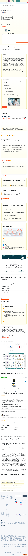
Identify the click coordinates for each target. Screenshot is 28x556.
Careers (2, 497)
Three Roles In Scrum (3, 482)
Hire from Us (2, 513)
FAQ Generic (10, 395)
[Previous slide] (13, 391)
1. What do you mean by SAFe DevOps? (7, 398)
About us (2, 495)
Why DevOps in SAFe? (11, 75)
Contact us (2, 500)
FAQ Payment (6, 395)
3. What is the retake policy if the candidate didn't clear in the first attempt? (11, 406)
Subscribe (24, 496)
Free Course (11, 498)
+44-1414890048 (17, 516)
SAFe (3, 5)
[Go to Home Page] (2, 5)
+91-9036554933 (24, 511)
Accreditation (3, 496)
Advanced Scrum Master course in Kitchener (11, 482)
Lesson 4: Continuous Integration (6, 290)
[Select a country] (13, 554)
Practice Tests (11, 499)
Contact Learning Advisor (6, 301)
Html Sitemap (7, 516)
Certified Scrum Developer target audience (17, 485)
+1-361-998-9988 (17, 512)
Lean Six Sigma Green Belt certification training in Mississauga (7, 490)
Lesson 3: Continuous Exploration (6, 288)
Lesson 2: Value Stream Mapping (6, 286)
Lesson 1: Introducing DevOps (5, 279)
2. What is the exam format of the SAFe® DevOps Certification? (10, 404)
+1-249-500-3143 (21, 512)
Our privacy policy (4, 552)
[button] (7, 24)
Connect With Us (4, 199)
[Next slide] (15, 391)
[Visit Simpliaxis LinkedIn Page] (26, 381)
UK (16, 514)
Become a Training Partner (2, 515)
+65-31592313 (24, 516)
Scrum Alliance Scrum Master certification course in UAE (6, 485)
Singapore (24, 514)
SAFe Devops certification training (11, 488)
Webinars (11, 500)
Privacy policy (7, 513)
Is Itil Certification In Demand (4, 488)
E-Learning (11, 497)
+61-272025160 (20, 516)
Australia (20, 514)
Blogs (10, 501)
